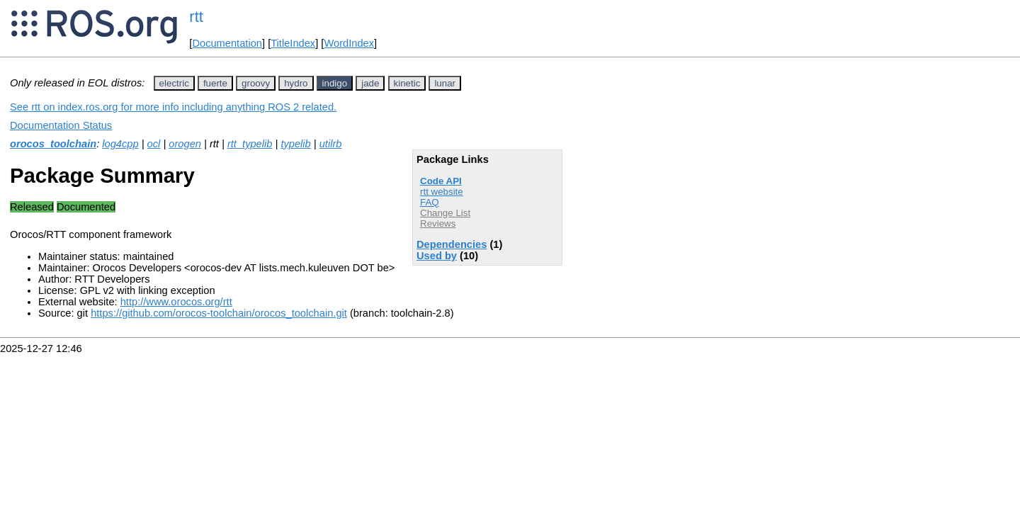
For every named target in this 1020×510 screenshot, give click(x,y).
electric (174, 83)
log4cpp (120, 143)
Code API (441, 181)
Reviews (437, 223)
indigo (335, 83)
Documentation (227, 43)
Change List (445, 213)
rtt (196, 17)
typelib (295, 143)
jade (370, 83)
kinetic (407, 83)
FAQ (429, 202)
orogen (185, 143)
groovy (256, 83)
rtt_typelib (250, 143)
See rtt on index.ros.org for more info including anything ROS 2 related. (173, 107)
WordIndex (349, 43)
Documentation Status (61, 125)
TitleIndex (293, 43)
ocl (154, 143)
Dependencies (451, 244)
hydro (295, 83)
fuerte (215, 83)
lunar (444, 83)
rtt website (441, 191)
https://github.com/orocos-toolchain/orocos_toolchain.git (219, 313)
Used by (436, 255)
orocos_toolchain (53, 143)
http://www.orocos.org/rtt (176, 301)
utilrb (330, 143)
